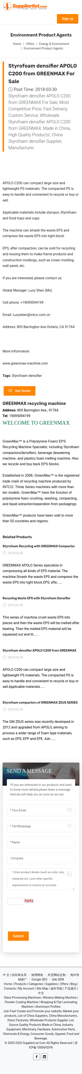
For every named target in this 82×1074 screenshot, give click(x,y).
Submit (18, 936)
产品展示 (71, 988)
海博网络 (37, 975)
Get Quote (19, 391)
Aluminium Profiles (48, 1006)
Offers (30, 44)
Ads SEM (58, 979)
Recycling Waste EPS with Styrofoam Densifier (36, 598)
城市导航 (56, 988)
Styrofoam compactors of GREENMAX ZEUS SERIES (40, 702)
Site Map (42, 988)
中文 (41, 993)
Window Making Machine (60, 997)
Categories (36, 984)
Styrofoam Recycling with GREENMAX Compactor (39, 546)
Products (20, 984)
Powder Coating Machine (21, 1002)
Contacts (10, 988)
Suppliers (51, 984)
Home (17, 44)
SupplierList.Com (34, 1043)
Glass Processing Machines (22, 997)
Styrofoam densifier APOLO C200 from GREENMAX (39, 650)
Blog (73, 984)
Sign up (67, 19)
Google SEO (39, 979)
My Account (26, 988)
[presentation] (40, 917)
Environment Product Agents (43, 48)
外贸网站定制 (57, 975)
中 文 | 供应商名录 (15, 975)
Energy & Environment (54, 44)
